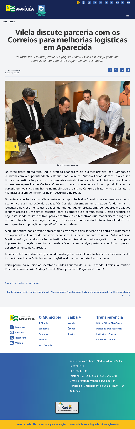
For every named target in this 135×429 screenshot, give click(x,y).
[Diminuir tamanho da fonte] (94, 2)
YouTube (19, 332)
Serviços (72, 334)
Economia (44, 328)
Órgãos (72, 328)
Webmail (19, 342)
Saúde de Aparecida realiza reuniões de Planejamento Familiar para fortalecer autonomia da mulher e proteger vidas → (68, 293)
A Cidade (43, 323)
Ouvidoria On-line (106, 339)
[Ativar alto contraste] (106, 2)
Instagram (20, 337)
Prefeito (43, 339)
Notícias (12, 22)
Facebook (20, 327)
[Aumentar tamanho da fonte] (100, 2)
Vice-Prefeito (46, 344)
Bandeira (44, 334)
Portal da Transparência (109, 328)
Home (4, 22)
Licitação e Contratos (107, 334)
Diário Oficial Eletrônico (109, 323)
